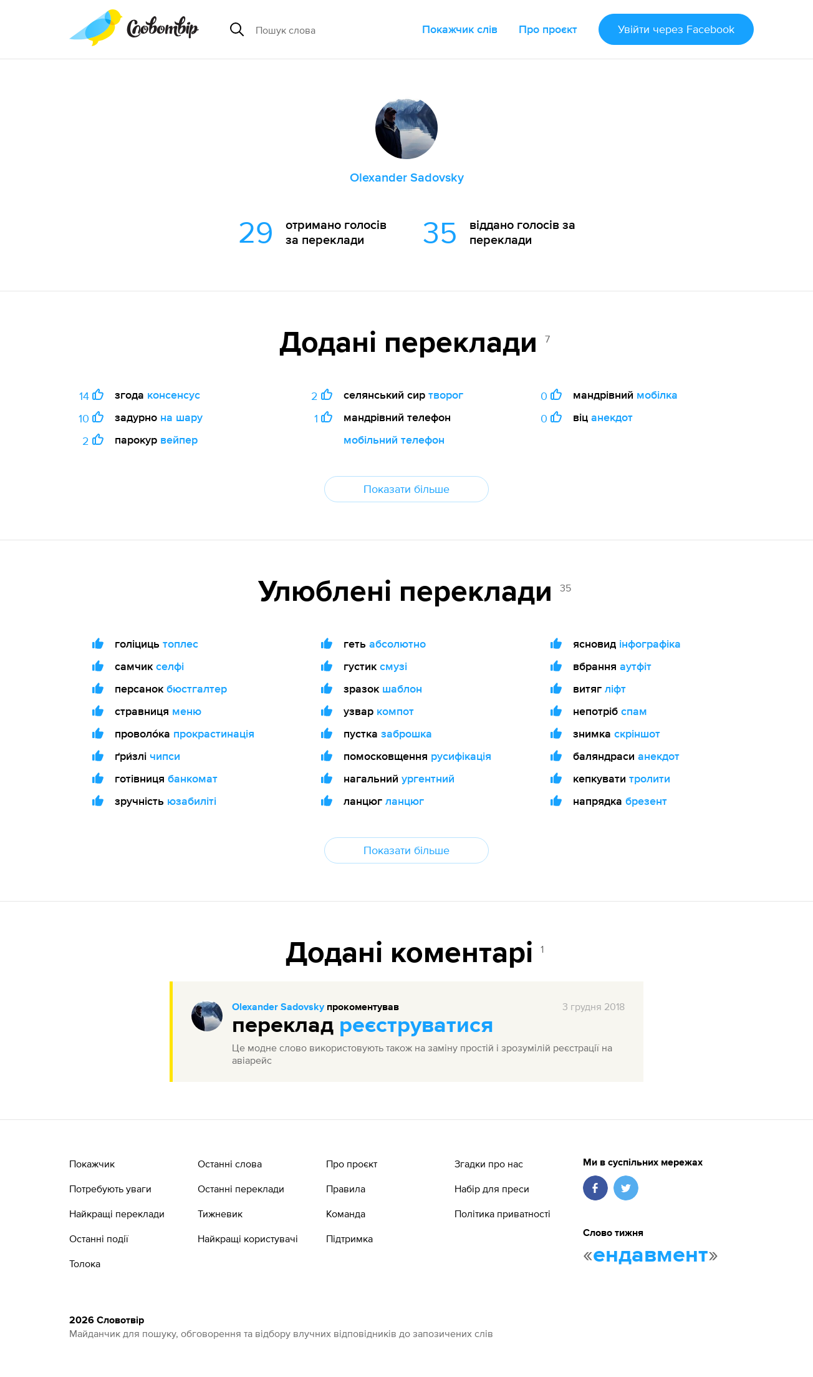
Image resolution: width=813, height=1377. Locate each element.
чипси (165, 755)
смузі (393, 666)
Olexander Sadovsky (278, 1008)
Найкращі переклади (117, 1213)
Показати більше (406, 488)
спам (634, 711)
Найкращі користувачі (248, 1238)
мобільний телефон (394, 439)
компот (395, 711)
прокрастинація (213, 733)
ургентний (428, 778)
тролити (649, 778)
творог (445, 394)
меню (186, 711)
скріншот (637, 733)
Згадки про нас (489, 1163)
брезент (646, 800)
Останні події (98, 1238)
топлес (180, 643)
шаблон (402, 688)
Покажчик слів (460, 29)
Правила (345, 1188)
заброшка (406, 733)
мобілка (657, 394)
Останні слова (230, 1163)
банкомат (193, 778)
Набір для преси (492, 1188)
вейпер (179, 439)
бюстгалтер (196, 688)
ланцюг (404, 800)
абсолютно (397, 643)
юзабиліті (191, 800)
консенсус (173, 394)
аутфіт (636, 666)
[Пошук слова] (334, 29)
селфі (170, 666)
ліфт (615, 688)
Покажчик (92, 1163)
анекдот (612, 417)
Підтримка (349, 1238)
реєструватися (416, 1026)
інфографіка (650, 643)
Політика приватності (503, 1213)
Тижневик (220, 1213)
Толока (84, 1263)
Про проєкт (548, 29)
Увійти (676, 29)
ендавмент (650, 1255)
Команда (345, 1213)
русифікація (461, 755)
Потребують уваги (110, 1188)
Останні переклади (241, 1188)
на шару (181, 417)
